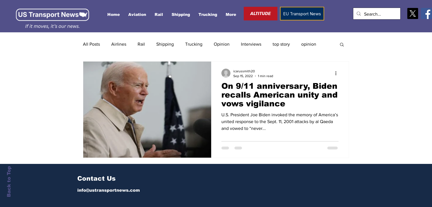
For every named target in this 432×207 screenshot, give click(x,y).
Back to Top (9, 181)
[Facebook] (426, 13)
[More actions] (337, 73)
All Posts (91, 44)
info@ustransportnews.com (108, 190)
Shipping (165, 44)
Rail (141, 44)
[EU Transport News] (302, 13)
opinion (308, 44)
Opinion (222, 44)
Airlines (118, 44)
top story (281, 44)
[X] (412, 13)
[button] (342, 45)
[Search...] (376, 14)
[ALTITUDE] (260, 13)
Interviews (251, 44)
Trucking (193, 44)
